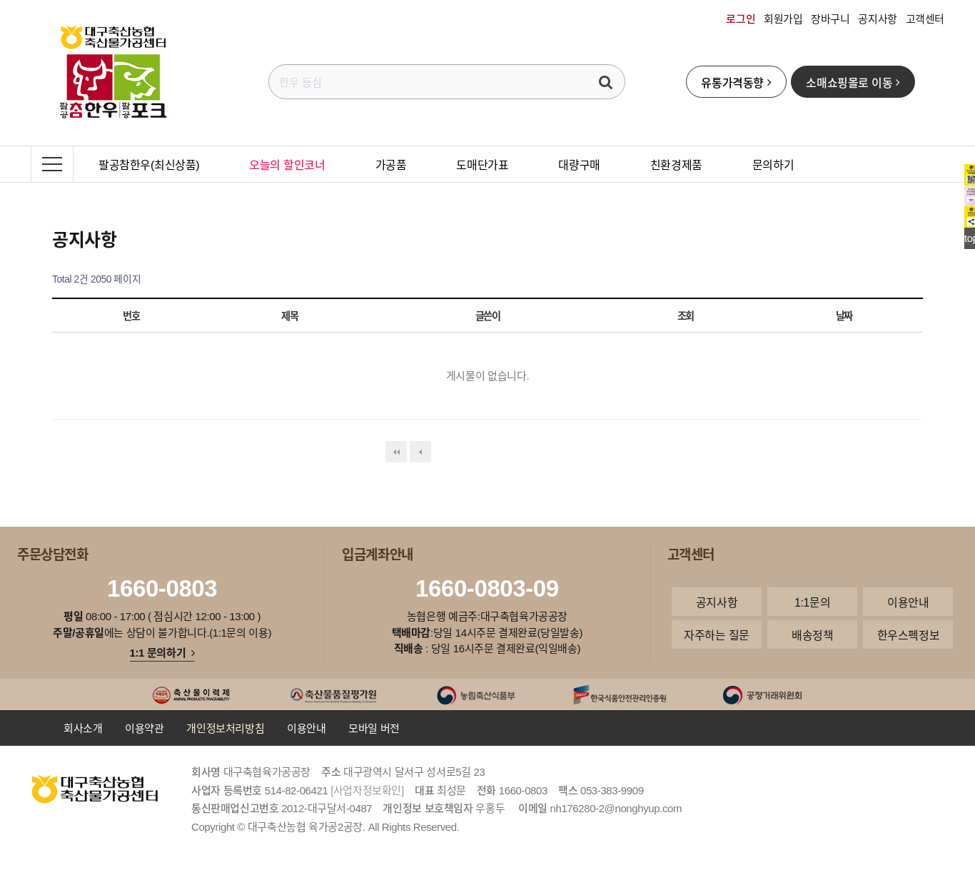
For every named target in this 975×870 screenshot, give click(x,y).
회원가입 (783, 18)
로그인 (740, 18)
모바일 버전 (374, 728)
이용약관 (144, 728)
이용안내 (908, 601)
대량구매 (579, 164)
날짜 (844, 315)
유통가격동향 (736, 82)
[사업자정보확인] (367, 790)
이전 (420, 451)
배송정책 (812, 634)
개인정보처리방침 (225, 728)
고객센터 (925, 18)
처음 (396, 451)
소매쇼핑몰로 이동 (852, 82)
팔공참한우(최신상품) (148, 164)
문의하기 (773, 164)
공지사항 (877, 18)
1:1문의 (812, 601)
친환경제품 (676, 164)
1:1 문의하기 (162, 652)
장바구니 (830, 18)
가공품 (391, 164)
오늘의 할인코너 (287, 164)
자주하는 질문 (716, 634)
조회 (685, 315)
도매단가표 (482, 164)
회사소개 (83, 728)
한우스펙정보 (908, 634)
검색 (606, 81)
